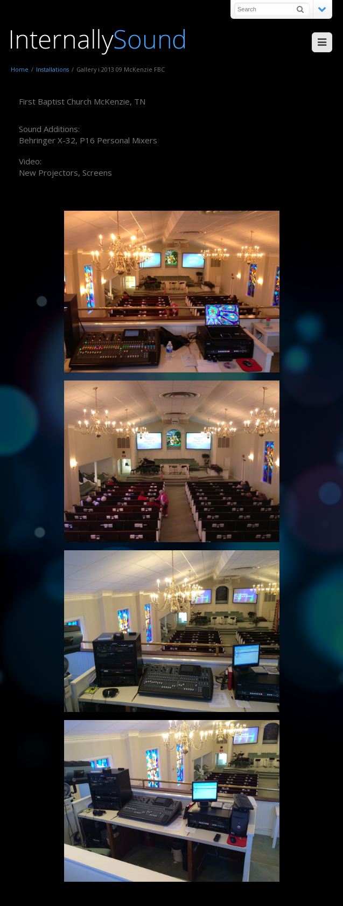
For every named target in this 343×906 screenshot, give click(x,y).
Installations (52, 69)
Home (20, 69)
